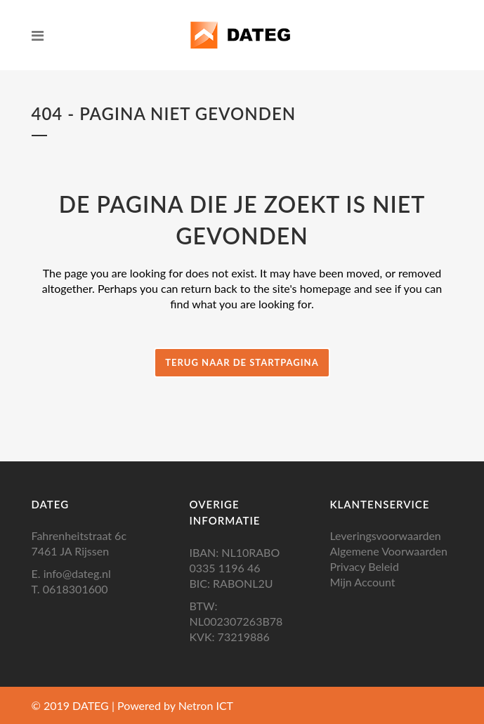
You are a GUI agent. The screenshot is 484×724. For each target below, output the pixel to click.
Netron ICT (205, 705)
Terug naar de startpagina (241, 362)
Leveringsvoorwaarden (384, 535)
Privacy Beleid (363, 566)
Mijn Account (362, 581)
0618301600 (75, 588)
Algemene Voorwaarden (388, 551)
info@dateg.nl (77, 573)
